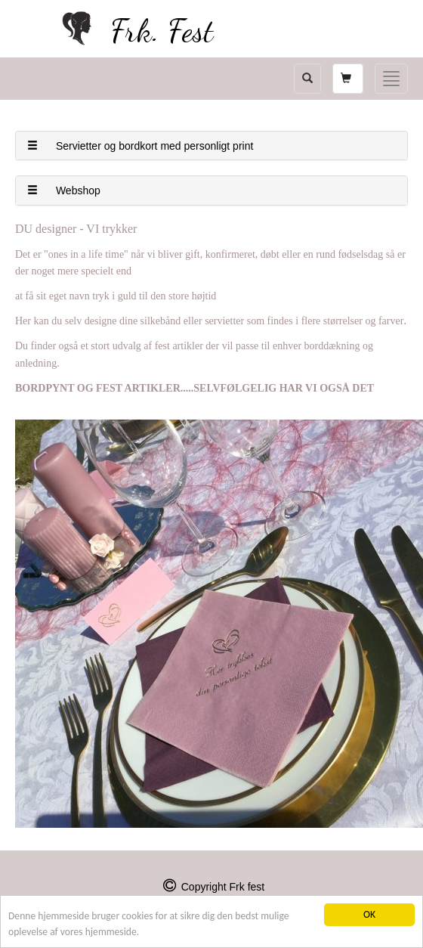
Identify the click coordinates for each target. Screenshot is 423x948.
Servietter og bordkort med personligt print (140, 146)
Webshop (63, 190)
